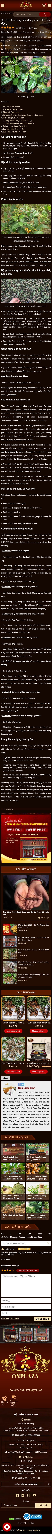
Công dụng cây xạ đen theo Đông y (18, 121)
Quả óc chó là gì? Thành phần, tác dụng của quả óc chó (37, 1177)
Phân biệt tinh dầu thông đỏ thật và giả (11, 1158)
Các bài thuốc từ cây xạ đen (14, 129)
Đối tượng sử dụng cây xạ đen (15, 126)
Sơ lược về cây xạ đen (12, 107)
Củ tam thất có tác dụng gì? (13, 1216)
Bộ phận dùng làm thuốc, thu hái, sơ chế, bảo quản (23, 115)
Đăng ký (43, 1505)
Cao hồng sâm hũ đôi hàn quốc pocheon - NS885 (38, 1063)
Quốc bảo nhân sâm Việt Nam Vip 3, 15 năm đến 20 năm (39, 1023)
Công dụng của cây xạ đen (13, 118)
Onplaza (9, 809)
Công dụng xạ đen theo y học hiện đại (20, 123)
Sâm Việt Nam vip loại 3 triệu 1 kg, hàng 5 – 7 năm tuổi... (13, 1023)
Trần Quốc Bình (26, 1088)
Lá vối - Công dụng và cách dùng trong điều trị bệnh (13, 1177)
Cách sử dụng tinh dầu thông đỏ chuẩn (36, 1158)
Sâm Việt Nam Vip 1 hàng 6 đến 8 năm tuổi (13, 1063)
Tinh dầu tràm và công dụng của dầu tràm (36, 1196)
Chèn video (14, 1319)
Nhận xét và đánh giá (10, 1266)
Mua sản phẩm (13, 1031)
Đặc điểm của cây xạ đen (13, 109)
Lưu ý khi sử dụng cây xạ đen (14, 132)
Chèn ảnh (5, 1319)
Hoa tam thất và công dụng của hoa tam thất (36, 1216)
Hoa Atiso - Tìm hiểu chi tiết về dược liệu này (13, 1196)
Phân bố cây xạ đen (10, 112)
